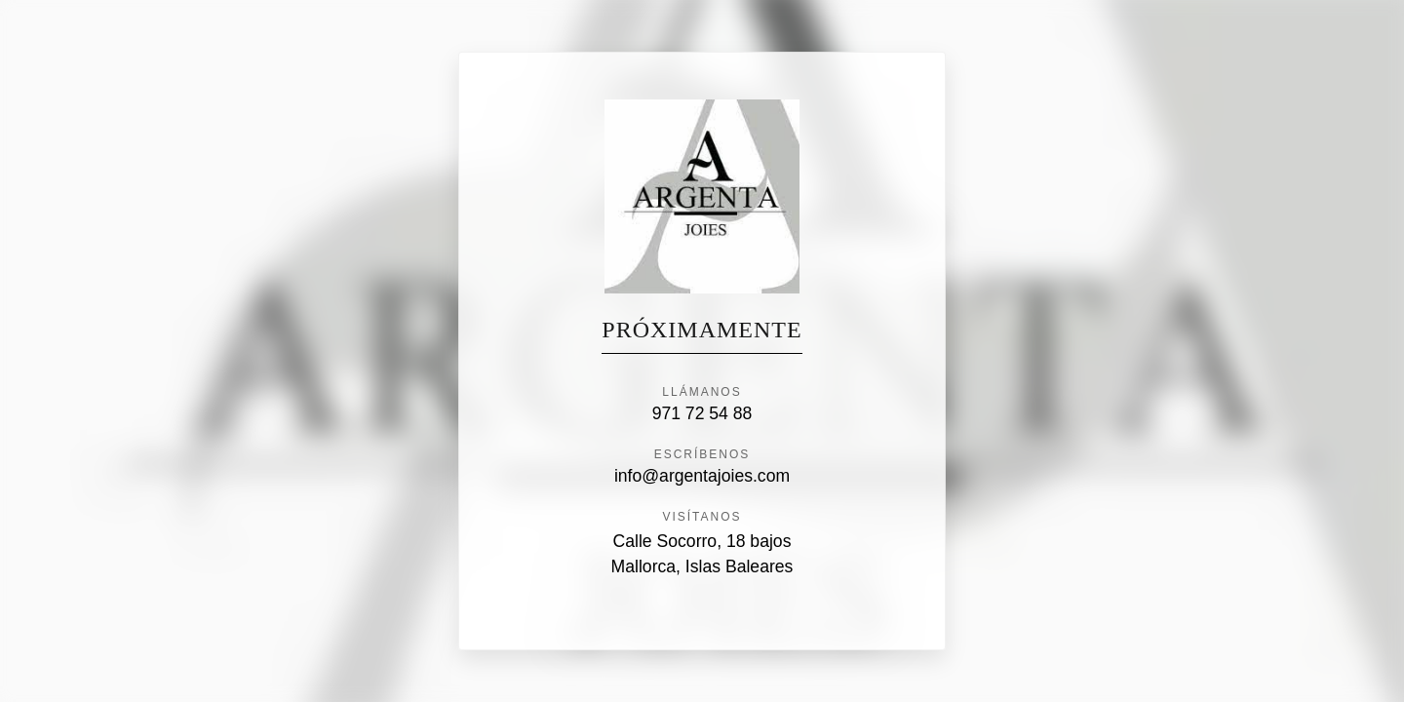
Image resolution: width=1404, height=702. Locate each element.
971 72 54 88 (702, 413)
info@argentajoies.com (702, 476)
